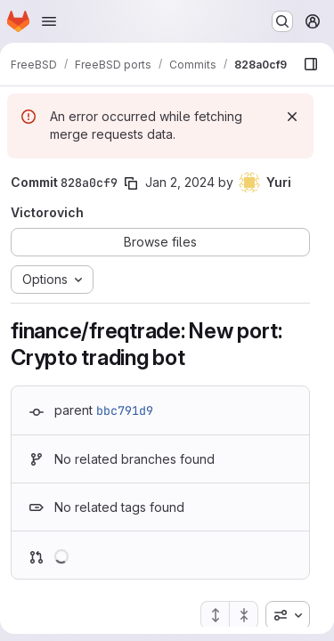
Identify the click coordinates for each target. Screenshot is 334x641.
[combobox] (287, 615)
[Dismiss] (292, 116)
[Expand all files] (214, 615)
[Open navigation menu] (49, 21)
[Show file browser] (311, 64)
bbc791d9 (124, 410)
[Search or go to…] (282, 21)
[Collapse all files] (244, 615)
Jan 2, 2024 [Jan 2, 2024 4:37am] (180, 182)
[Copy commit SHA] (131, 183)
